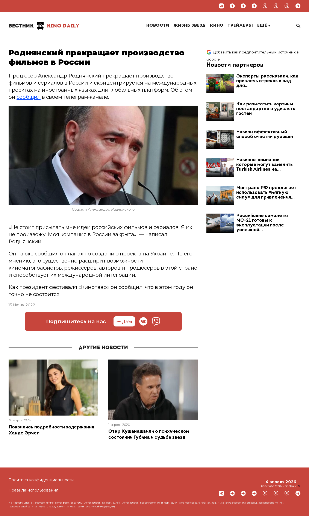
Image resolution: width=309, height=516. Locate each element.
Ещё (263, 25)
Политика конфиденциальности (41, 480)
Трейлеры (240, 25)
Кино (216, 25)
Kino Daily (44, 26)
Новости (157, 25)
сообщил (29, 97)
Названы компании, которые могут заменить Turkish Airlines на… (264, 165)
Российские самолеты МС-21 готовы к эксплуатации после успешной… (262, 222)
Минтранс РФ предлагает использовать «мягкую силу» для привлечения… (266, 192)
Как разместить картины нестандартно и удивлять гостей (265, 109)
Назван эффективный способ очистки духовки (264, 134)
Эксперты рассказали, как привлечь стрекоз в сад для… (267, 81)
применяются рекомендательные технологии (73, 502)
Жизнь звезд (189, 25)
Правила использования (33, 490)
